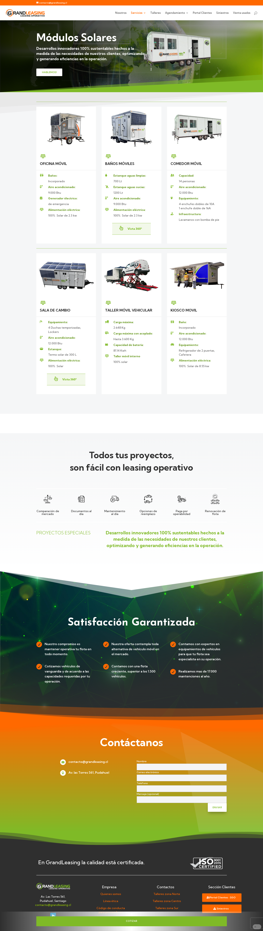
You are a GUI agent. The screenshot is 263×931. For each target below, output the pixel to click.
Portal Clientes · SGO (222, 897)
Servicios (136, 13)
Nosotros (120, 13)
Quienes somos (110, 894)
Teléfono (182, 786)
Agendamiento (175, 13)
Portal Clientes (202, 13)
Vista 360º (135, 228)
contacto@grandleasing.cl (88, 762)
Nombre (182, 764)
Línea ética (110, 901)
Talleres (155, 13)
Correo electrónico (182, 775)
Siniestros (222, 13)
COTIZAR (131, 921)
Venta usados (241, 13)
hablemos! (49, 72)
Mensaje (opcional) (182, 796)
